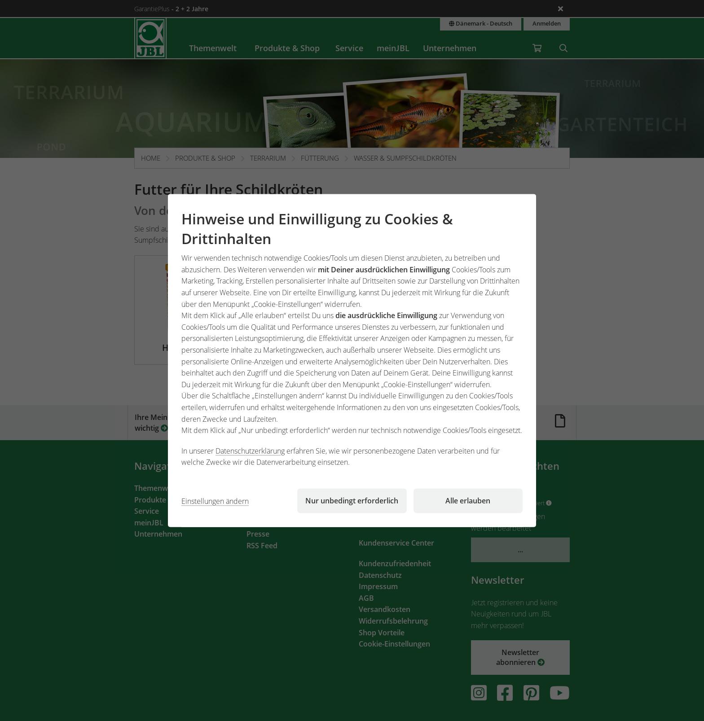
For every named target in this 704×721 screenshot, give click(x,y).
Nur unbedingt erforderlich (351, 501)
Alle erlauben (467, 501)
